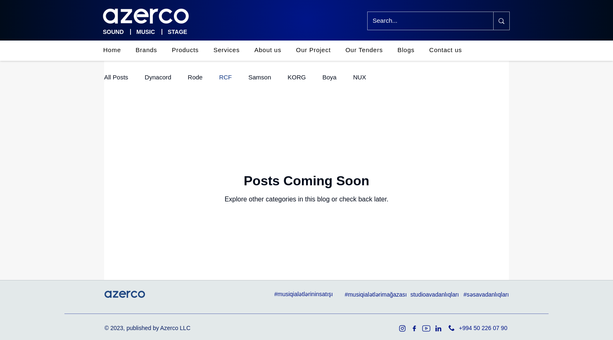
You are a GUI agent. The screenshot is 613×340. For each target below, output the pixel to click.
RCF (225, 77)
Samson (259, 77)
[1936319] (402, 328)
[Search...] (424, 21)
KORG (296, 77)
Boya (329, 77)
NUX (359, 77)
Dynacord (158, 77)
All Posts (116, 77)
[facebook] (414, 328)
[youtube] (426, 328)
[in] (438, 328)
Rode (195, 77)
